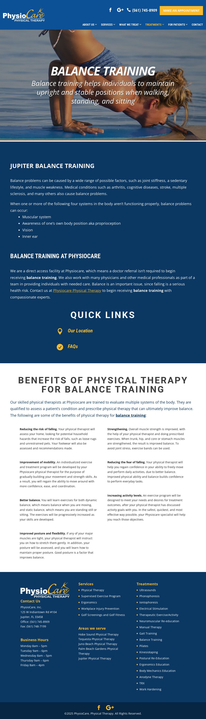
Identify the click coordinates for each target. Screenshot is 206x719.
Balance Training (150, 640)
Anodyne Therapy (151, 677)
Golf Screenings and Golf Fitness (103, 615)
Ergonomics (89, 602)
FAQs (73, 346)
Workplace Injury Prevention (100, 608)
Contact (197, 24)
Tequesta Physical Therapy (96, 639)
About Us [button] (89, 24)
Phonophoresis (149, 596)
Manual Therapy (150, 627)
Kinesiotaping (148, 652)
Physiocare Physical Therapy (77, 290)
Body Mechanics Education (157, 671)
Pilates (143, 646)
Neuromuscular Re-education (159, 621)
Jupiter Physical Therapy (94, 658)
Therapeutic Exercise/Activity (158, 615)
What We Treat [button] (130, 24)
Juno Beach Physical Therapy (97, 644)
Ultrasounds (147, 590)
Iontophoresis (148, 602)
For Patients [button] (178, 24)
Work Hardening (150, 689)
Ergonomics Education (154, 664)
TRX (141, 683)
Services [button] (108, 24)
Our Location (80, 331)
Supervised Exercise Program (101, 596)
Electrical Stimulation (153, 608)
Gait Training (148, 633)
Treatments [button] (154, 24)
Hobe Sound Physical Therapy (98, 634)
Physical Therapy (92, 590)
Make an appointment (181, 10)
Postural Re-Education (154, 658)
